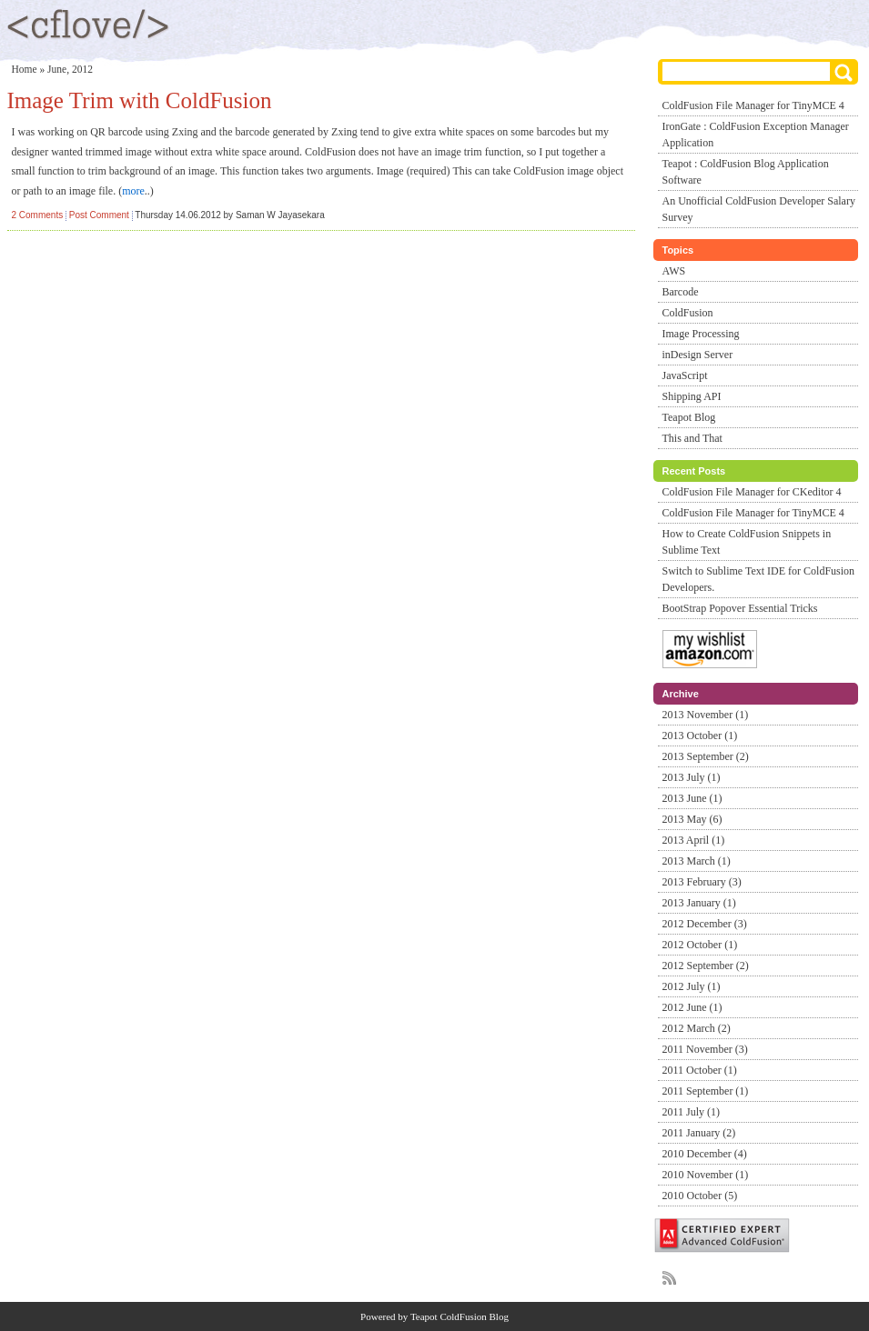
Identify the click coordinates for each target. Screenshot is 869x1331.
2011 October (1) (699, 1070)
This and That (692, 438)
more (133, 191)
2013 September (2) (705, 756)
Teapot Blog (689, 417)
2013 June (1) (692, 798)
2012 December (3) (704, 923)
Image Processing (701, 333)
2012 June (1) (692, 1007)
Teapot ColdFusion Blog (459, 1316)
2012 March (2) (696, 1028)
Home (24, 69)
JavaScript (685, 375)
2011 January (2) (699, 1132)
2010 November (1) (705, 1174)
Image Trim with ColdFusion (139, 100)
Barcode (680, 291)
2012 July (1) (691, 986)
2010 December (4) (704, 1153)
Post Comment (99, 215)
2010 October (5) (700, 1195)
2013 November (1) (705, 714)
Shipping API (692, 396)
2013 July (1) (691, 777)
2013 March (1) (696, 861)
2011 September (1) (705, 1091)
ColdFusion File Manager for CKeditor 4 (752, 491)
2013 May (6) (692, 819)
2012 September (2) (705, 965)
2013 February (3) (702, 882)
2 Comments (38, 215)
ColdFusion (687, 312)
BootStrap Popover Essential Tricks (740, 608)
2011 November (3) (705, 1049)
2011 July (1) (691, 1112)
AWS (674, 271)
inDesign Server (697, 354)
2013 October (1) (700, 735)
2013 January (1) (699, 902)
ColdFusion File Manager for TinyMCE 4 (753, 105)
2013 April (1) (693, 840)
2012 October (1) (700, 944)
